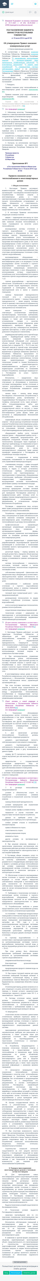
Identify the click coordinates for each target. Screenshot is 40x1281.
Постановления (7, 71)
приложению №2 (8, 99)
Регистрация (15, 1273)
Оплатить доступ (29, 1273)
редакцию (21, 109)
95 (24, 106)
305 (16, 708)
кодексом (34, 52)
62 (34, 627)
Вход (6, 1273)
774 (34, 782)
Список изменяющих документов (20, 49)
